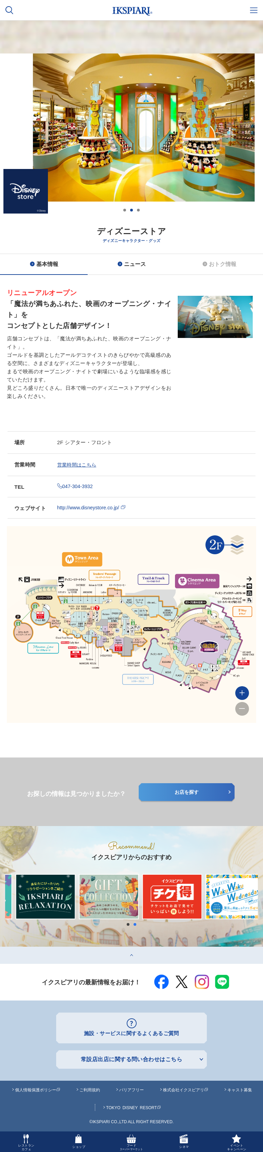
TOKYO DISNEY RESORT (133, 1106)
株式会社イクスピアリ (185, 1089)
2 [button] (131, 210)
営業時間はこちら (78, 465)
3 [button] (138, 210)
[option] (131, 157)
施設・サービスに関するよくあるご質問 (132, 1033)
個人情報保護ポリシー (37, 1089)
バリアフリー (131, 1089)
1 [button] (124, 210)
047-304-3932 (75, 486)
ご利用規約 (89, 1089)
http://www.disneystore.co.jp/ (93, 507)
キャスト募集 (239, 1089)
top (3, 949)
